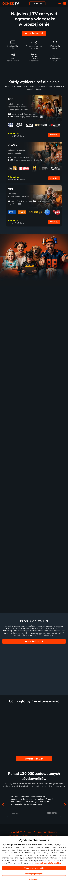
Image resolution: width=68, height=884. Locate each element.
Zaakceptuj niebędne (34, 873)
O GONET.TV (16, 832)
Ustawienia (34, 879)
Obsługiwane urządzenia (17, 835)
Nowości (28, 832)
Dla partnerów (37, 835)
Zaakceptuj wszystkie (34, 868)
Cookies (48, 835)
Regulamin (53, 832)
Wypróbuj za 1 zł (34, 33)
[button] (3, 804)
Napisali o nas (40, 832)
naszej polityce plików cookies (47, 863)
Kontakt (58, 835)
